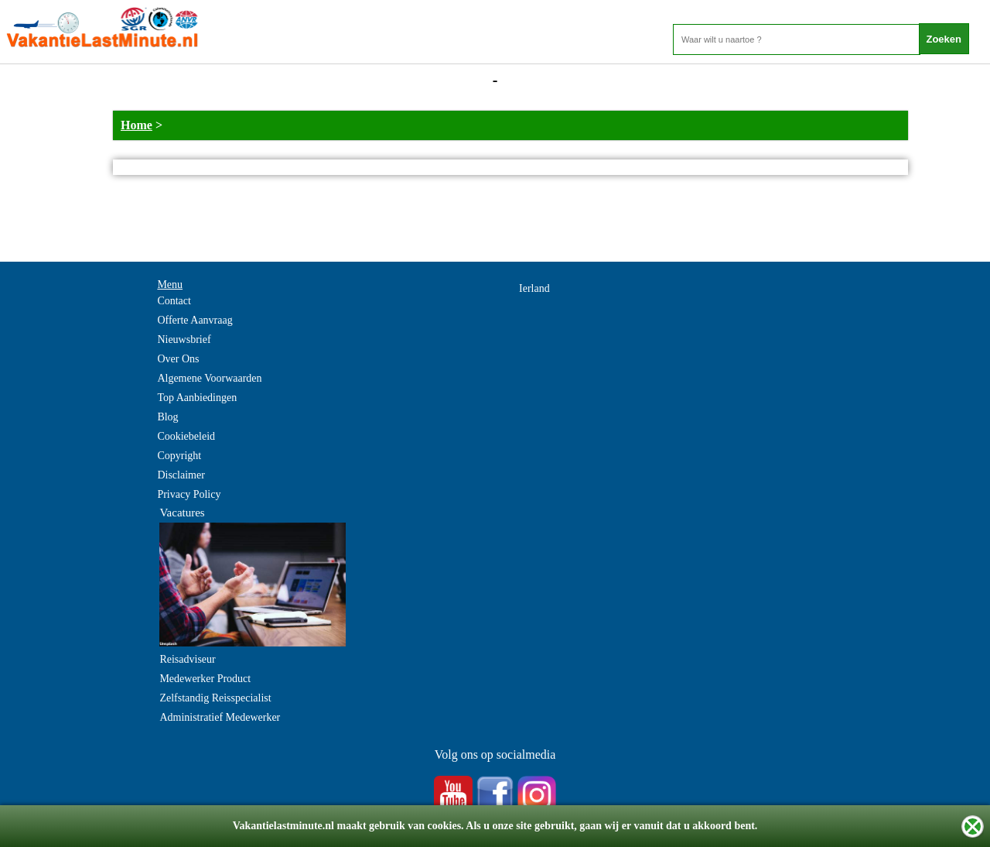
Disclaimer (180, 475)
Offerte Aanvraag (194, 320)
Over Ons (178, 359)
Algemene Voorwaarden (209, 378)
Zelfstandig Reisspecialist (215, 698)
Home (136, 125)
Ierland (534, 288)
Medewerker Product (205, 678)
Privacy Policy (188, 494)
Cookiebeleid (186, 436)
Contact (174, 301)
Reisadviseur (187, 659)
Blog (167, 417)
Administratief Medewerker (219, 717)
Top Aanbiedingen (197, 397)
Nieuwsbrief (183, 339)
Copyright (179, 455)
